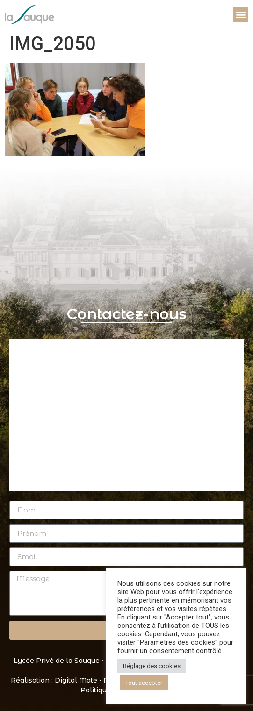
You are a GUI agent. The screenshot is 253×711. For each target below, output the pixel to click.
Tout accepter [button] (143, 682)
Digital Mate (76, 680)
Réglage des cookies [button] (152, 665)
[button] (240, 14)
